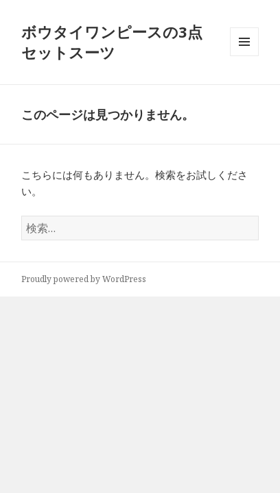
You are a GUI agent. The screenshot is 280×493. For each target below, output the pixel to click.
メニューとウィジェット (244, 55)
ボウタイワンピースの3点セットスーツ (111, 41)
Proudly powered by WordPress (83, 279)
